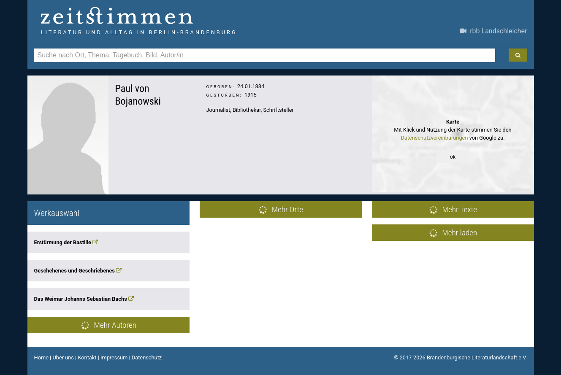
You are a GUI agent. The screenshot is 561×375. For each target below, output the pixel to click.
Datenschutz (147, 357)
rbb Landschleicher (493, 31)
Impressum (113, 357)
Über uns (63, 357)
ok (453, 157)
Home (41, 357)
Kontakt (87, 357)
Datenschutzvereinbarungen (434, 138)
